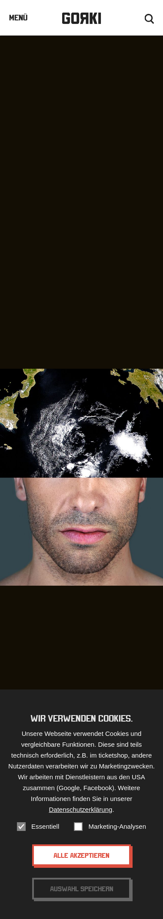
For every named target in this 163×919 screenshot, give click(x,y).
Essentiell (45, 827)
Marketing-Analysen (117, 827)
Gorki (81, 18)
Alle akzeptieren (81, 856)
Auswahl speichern (81, 890)
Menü (18, 17)
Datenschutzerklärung (80, 810)
